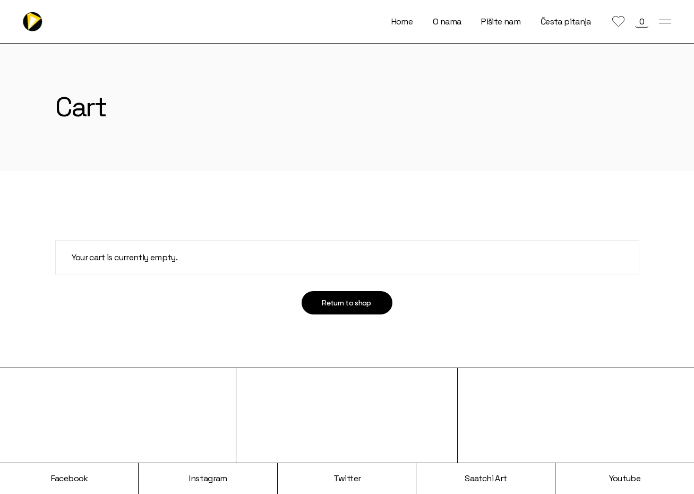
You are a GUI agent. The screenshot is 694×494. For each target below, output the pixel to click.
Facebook (69, 478)
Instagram (208, 478)
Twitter (347, 478)
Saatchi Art (486, 478)
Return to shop (346, 303)
